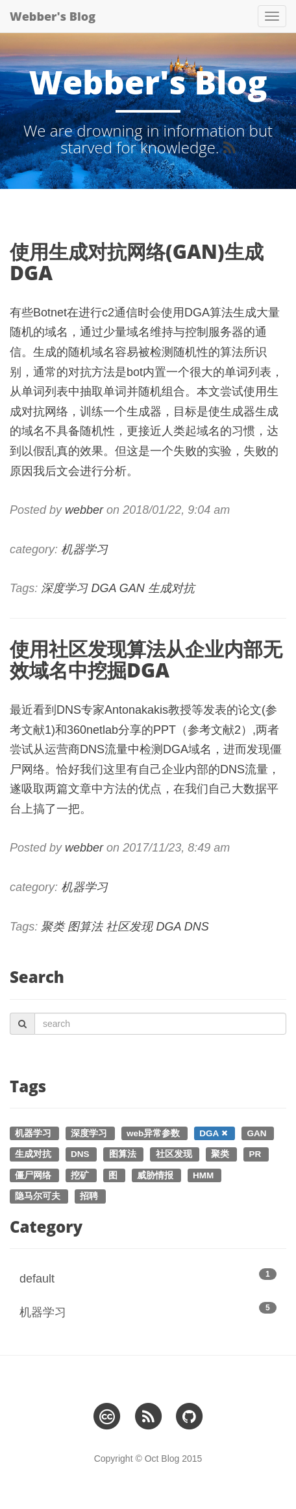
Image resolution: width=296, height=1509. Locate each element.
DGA (103, 588)
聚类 (52, 926)
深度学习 (64, 588)
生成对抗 (171, 588)
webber (84, 509)
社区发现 (129, 926)
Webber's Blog (52, 16)
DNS (196, 926)
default (148, 1276)
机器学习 (84, 549)
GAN (132, 588)
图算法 (85, 926)
